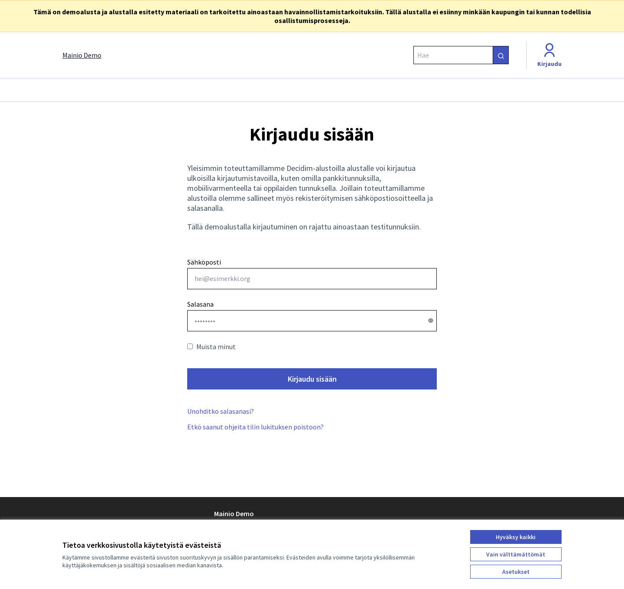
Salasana (200, 304)
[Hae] (461, 55)
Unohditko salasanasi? (220, 411)
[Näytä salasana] (430, 320)
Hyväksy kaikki (516, 537)
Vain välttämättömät (515, 554)
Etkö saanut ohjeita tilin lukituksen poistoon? (255, 426)
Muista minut (211, 346)
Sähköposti (312, 273)
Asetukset (516, 572)
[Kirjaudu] (549, 55)
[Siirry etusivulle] (81, 55)
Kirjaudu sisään (312, 379)
